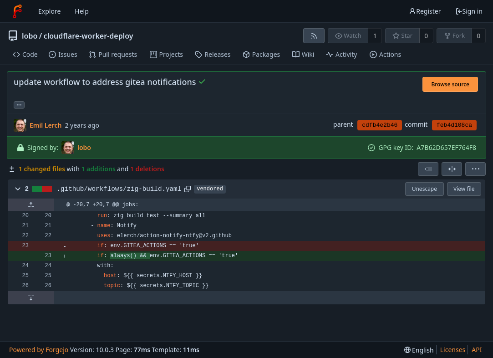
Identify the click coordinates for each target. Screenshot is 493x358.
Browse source (450, 84)
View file (463, 189)
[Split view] (452, 169)
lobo (29, 35)
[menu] (475, 169)
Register (425, 11)
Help (82, 11)
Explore (49, 11)
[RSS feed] (314, 35)
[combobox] (428, 169)
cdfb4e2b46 (379, 125)
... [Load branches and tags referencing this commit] (19, 104)
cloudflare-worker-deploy (88, 35)
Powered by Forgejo (38, 349)
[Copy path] (187, 189)
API (477, 349)
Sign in (469, 11)
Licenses (453, 349)
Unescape (424, 189)
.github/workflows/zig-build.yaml (119, 189)
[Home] (17, 11)
